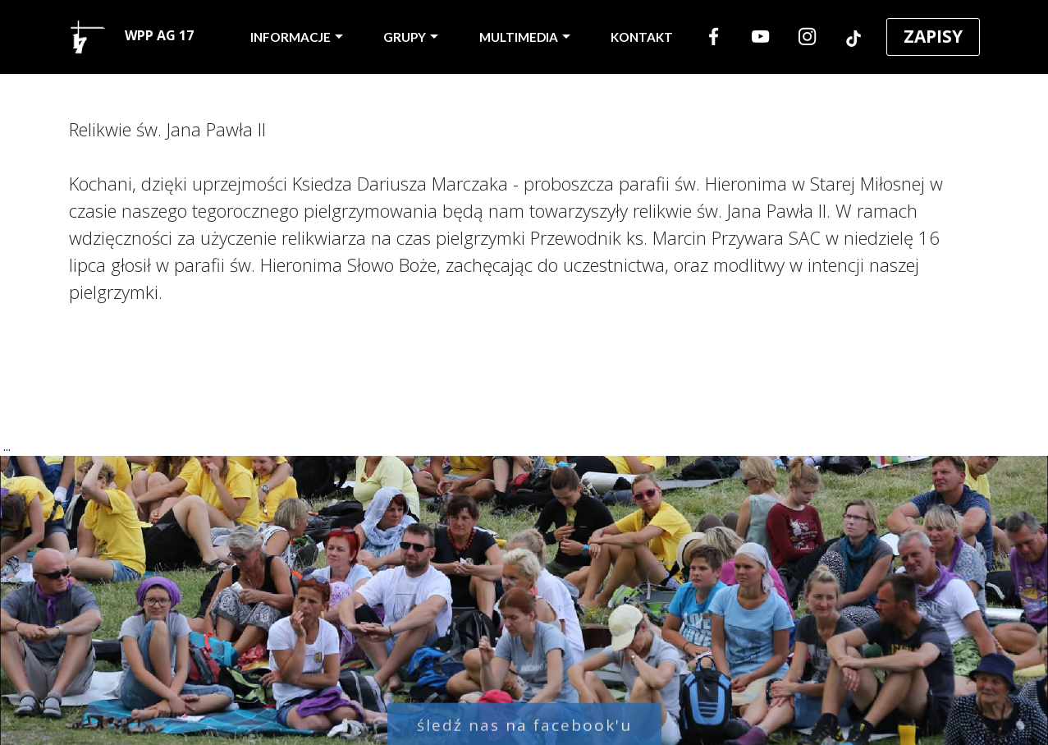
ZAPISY (933, 36)
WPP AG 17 (131, 36)
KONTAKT (642, 37)
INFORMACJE (290, 37)
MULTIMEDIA (518, 37)
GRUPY (404, 37)
